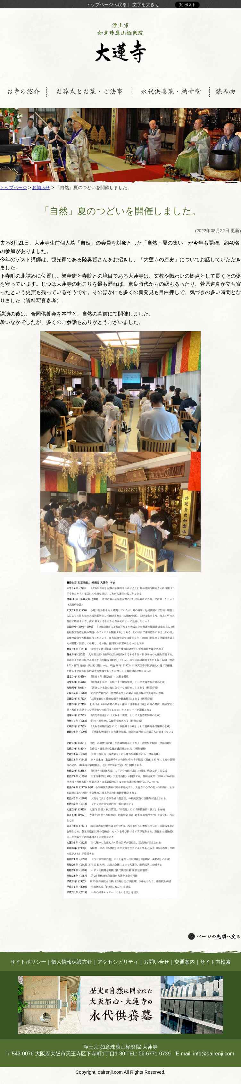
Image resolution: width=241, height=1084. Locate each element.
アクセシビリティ (117, 962)
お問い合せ (156, 962)
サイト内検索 (215, 962)
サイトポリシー (28, 962)
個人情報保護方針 (71, 962)
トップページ (13, 187)
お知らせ (41, 187)
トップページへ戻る (106, 4)
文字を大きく (145, 4)
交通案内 (184, 962)
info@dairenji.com (213, 1053)
